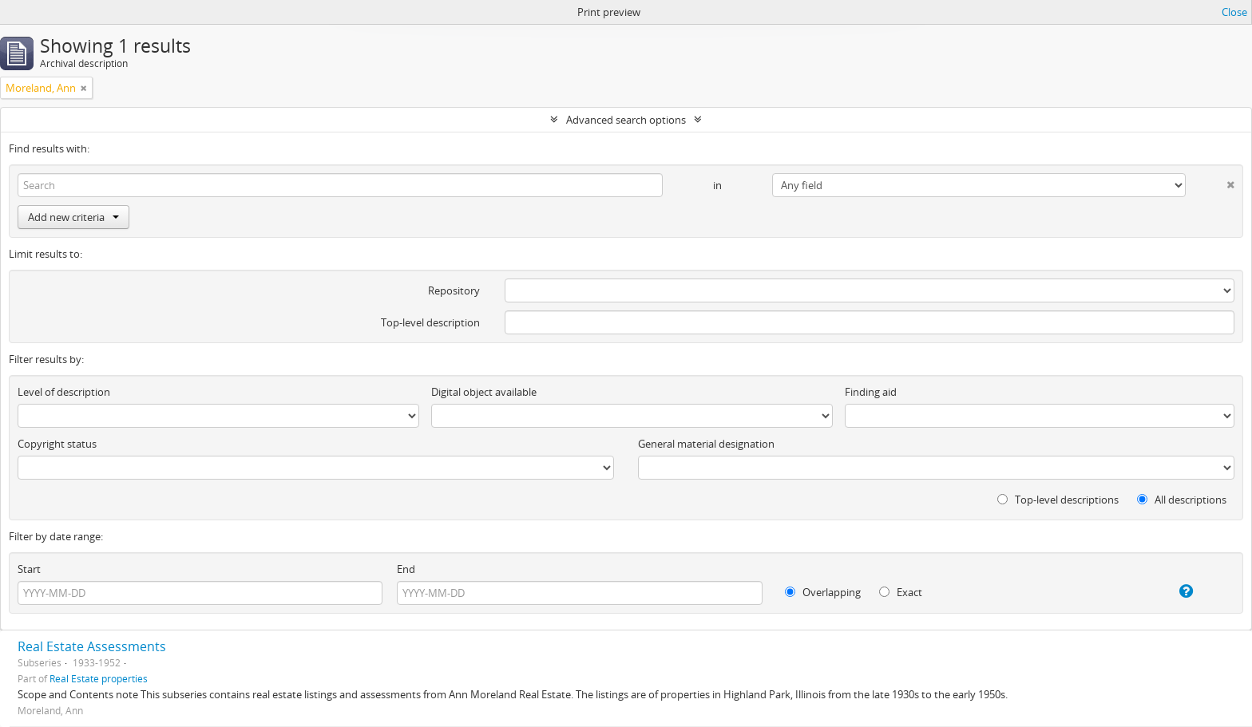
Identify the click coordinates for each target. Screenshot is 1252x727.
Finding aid (871, 392)
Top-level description (430, 322)
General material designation (706, 444)
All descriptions (1181, 499)
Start (29, 569)
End (406, 569)
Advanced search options (626, 120)
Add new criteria (73, 217)
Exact (900, 592)
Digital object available (484, 392)
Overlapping (823, 592)
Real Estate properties (99, 678)
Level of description (64, 392)
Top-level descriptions (1058, 499)
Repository (454, 290)
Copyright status (57, 444)
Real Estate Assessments (92, 646)
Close (1234, 12)
